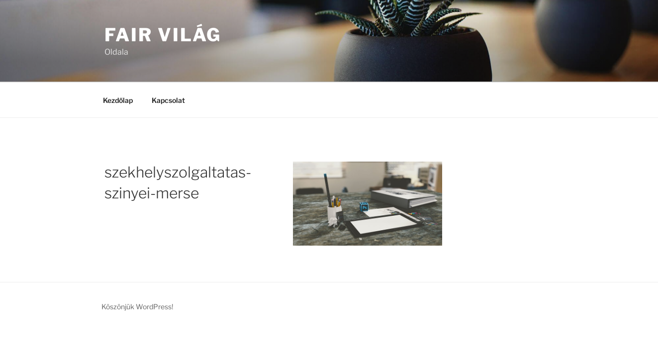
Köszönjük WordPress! (137, 306)
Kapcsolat (168, 100)
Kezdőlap (118, 100)
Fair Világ (163, 35)
